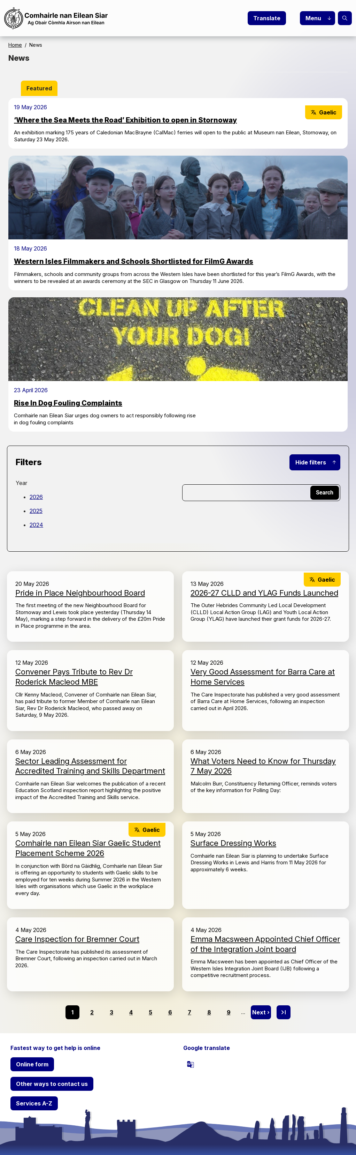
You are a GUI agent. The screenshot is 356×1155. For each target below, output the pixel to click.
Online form (32, 1064)
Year (21, 482)
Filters (29, 462)
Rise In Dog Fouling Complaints (68, 403)
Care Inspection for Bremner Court (77, 939)
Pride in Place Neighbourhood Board (80, 592)
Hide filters (310, 462)
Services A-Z (34, 1103)
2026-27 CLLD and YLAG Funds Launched (264, 592)
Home (15, 45)
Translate (266, 18)
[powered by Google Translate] (190, 1064)
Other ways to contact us (52, 1083)
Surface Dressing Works (233, 843)
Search (345, 18)
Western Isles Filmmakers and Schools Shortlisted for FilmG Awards (133, 261)
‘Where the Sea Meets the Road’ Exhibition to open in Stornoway (125, 120)
